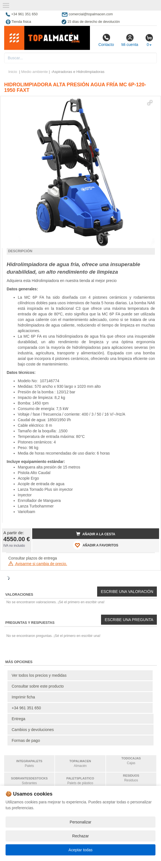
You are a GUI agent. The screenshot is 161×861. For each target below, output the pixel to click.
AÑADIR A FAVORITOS (95, 545)
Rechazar (80, 836)
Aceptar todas (80, 850)
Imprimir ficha (23, 697)
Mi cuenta (129, 40)
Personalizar (80, 822)
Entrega (18, 719)
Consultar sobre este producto (38, 686)
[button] (149, 102)
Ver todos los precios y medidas (39, 675)
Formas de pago (26, 740)
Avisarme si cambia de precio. (37, 563)
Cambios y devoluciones (33, 729)
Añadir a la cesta (95, 534)
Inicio (12, 72)
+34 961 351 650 (26, 708)
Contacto (106, 40)
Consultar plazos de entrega (32, 558)
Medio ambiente (34, 72)
